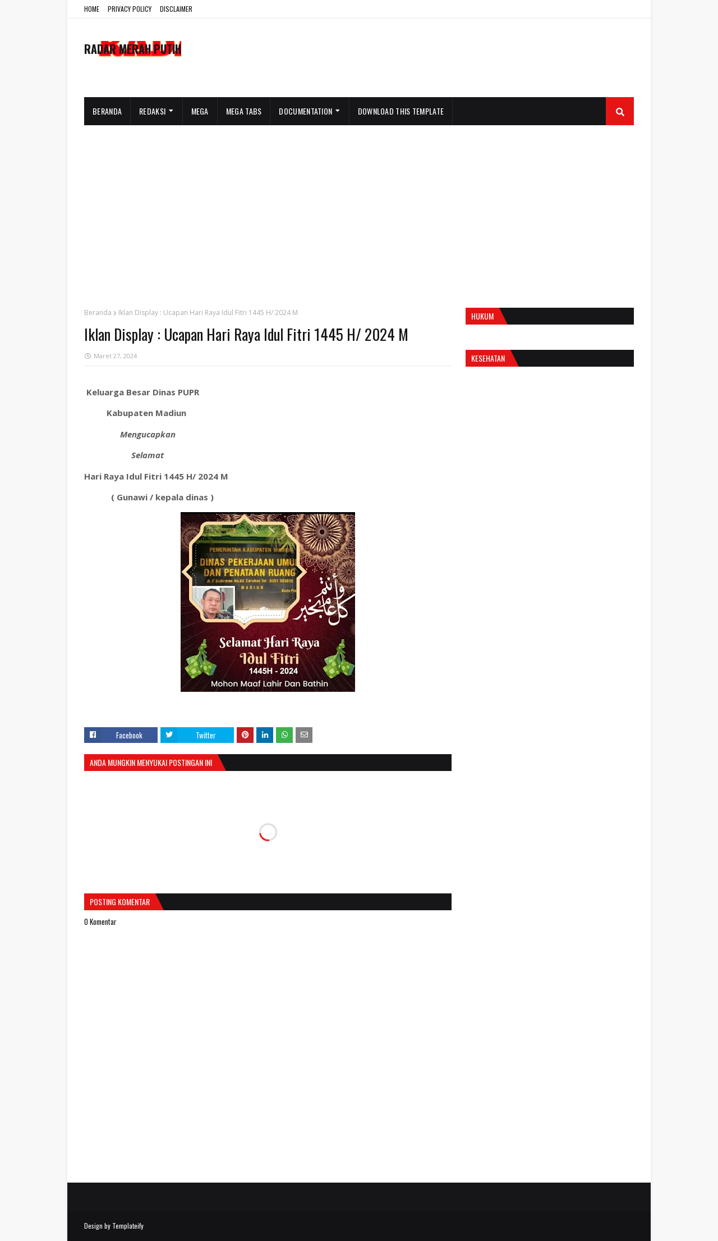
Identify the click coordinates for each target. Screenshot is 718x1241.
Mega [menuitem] (200, 111)
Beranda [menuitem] (107, 111)
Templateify (128, 1225)
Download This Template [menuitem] (401, 111)
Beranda (98, 312)
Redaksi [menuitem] (152, 111)
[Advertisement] (359, 209)
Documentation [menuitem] (305, 111)
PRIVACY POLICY (129, 8)
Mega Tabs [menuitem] (244, 111)
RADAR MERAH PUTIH (132, 48)
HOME (91, 8)
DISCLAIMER (176, 8)
